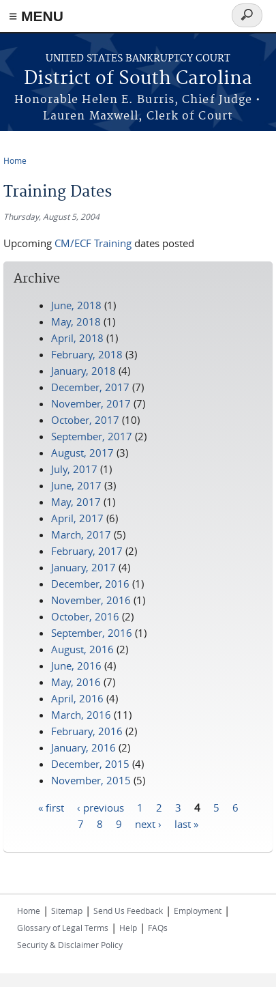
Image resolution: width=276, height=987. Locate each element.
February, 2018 (87, 354)
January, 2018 (83, 370)
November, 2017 (91, 403)
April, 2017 (77, 518)
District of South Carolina (138, 79)
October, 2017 (85, 420)
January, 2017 (83, 567)
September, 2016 (91, 633)
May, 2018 (76, 321)
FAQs (158, 927)
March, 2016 (81, 714)
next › (148, 823)
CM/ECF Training (93, 243)
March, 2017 (81, 534)
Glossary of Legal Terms (62, 927)
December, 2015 (90, 764)
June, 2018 (76, 305)
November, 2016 (91, 600)
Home (15, 160)
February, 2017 (87, 551)
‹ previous (100, 807)
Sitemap (66, 910)
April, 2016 (77, 698)
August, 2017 (82, 452)
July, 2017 (74, 469)
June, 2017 (76, 485)
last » (186, 823)
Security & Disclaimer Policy (70, 944)
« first (51, 807)
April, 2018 (77, 338)
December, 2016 (90, 583)
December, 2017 (90, 387)
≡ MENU (36, 16)
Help (128, 927)
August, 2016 (82, 649)
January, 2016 (83, 747)
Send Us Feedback (128, 910)
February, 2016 (87, 731)
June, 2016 (76, 665)
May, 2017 (76, 502)
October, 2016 (85, 616)
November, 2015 (91, 780)
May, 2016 (76, 682)
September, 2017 (91, 436)
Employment (197, 910)
